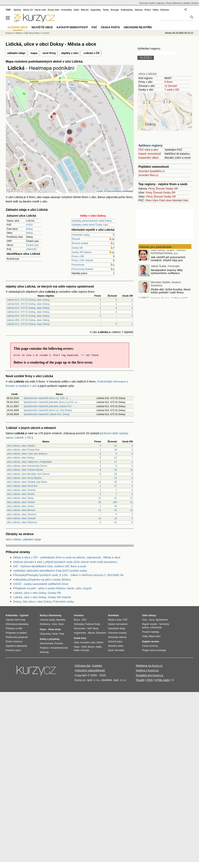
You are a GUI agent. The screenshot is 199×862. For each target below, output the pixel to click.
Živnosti (75, 238)
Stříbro (99, 642)
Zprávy (17, 10)
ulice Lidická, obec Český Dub (23, 449)
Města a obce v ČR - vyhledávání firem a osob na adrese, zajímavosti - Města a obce (66, 557)
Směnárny (45, 624)
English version (150, 641)
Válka (155, 10)
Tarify (106, 10)
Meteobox (177, 3)
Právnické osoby (80, 234)
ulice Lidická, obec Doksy (20, 457)
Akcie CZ (28, 10)
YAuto (168, 3)
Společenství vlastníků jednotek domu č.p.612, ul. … (52, 402)
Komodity (66, 10)
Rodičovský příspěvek (17, 637)
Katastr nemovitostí (149, 153)
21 (115, 445)
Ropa (76, 647)
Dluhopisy (79, 624)
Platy (61, 633)
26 (99, 502)
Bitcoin (85, 10)
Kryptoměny (80, 633)
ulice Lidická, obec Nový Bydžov (24, 477)
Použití (140, 680)
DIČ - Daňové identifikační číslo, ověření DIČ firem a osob (49, 566)
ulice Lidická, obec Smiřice (21, 490)
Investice (79, 615)
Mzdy (96, 628)
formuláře (119, 650)
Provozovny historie (82, 269)
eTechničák (156, 627)
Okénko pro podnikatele (155, 246)
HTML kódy (162, 680)
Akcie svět (40, 10)
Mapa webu (155, 636)
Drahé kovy (80, 638)
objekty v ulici (70, 53)
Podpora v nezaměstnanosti (54, 647)
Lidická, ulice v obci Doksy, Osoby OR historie (42, 597)
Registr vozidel (149, 624)
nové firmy (49, 53)
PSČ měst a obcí (148, 149)
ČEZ (84, 619)
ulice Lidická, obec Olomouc (22, 522)
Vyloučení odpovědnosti (90, 670)
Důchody (44, 652)
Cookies (97, 665)
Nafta (99, 647)
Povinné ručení (13, 650)
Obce (148, 200)
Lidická (45, 33)
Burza (77, 619)
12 (115, 457)
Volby (144, 636)
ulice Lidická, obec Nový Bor (22, 485)
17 (115, 461)
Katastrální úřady (116, 628)
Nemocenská (46, 643)
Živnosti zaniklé (79, 243)
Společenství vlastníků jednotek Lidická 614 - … (50, 406)
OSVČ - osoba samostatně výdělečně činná (40, 583)
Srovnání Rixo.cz (148, 175)
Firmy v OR (77, 256)
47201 (29, 224)
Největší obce (42, 27)
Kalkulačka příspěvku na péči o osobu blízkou (42, 579)
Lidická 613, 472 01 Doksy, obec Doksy (28, 299)
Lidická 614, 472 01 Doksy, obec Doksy (28, 311)
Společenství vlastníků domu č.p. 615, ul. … (48, 398)
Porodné (58, 643)
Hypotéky (96, 10)
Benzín (91, 647)
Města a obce (115, 619)
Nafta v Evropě (81, 650)
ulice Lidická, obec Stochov (21, 514)
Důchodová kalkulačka (17, 624)
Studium (195, 3)
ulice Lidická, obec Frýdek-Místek (25, 469)
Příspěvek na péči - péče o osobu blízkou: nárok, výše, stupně (52, 588)
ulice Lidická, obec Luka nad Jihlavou (27, 453)
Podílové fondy (92, 624)
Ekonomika (79, 628)
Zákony (139, 10)
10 (115, 449)
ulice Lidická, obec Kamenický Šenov (27, 465)
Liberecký (31, 249)
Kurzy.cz (9, 33)
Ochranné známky (117, 633)
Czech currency (150, 646)
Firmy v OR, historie (82, 260)
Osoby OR (77, 247)
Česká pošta (110, 27)
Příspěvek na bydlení (16, 633)
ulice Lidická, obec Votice (20, 506)
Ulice (155, 200)
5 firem (168, 81)
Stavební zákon (116, 646)
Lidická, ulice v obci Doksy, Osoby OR (37, 592)
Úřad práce (45, 633)
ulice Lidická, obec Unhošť (21, 518)
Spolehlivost (162, 619)
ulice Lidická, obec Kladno (21, 445)
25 (115, 474)
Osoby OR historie (81, 252)
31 (115, 498)
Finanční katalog (150, 632)
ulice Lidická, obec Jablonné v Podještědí (29, 461)
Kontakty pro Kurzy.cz (149, 675)
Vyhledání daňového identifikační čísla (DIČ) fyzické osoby (50, 570)
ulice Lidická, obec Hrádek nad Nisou (27, 481)
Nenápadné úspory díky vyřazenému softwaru (167, 273)
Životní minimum (14, 641)
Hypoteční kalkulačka (16, 646)
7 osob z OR (171, 89)
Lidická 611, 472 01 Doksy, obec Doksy (28, 324)
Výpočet (24, 615)
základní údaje (16, 53)
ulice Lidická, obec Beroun (21, 510)
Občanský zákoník (117, 637)
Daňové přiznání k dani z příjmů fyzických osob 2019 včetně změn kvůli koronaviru (65, 561)
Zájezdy (160, 3)
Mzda (55, 633)
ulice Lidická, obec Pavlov (21, 494)
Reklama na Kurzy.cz (149, 665)
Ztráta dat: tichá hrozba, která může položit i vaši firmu (170, 293)
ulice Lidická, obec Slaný (20, 498)
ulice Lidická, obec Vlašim (21, 502)
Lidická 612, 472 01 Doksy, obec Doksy (28, 307)
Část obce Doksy (32, 33)
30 (115, 469)
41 (115, 522)
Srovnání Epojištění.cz (151, 171)
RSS (150, 680)
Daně (111, 650)
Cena (151, 619)
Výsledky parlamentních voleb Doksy (91, 220)
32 (115, 481)
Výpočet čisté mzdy (15, 619)
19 (115, 506)
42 (115, 510)
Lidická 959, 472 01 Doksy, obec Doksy (28, 320)
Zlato (76, 10)
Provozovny (77, 264)
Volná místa (54, 629)
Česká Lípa (32, 245)
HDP (89, 628)
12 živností (170, 85)
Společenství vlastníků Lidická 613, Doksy (47, 414)
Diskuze (165, 10)
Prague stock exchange (154, 650)
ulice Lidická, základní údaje (23, 539)
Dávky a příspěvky (50, 639)
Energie (115, 10)
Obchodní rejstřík (147, 3)
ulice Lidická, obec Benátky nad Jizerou (28, 474)
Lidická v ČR (92, 53)
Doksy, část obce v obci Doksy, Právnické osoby (43, 601)
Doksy (29, 228)
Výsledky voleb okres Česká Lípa (89, 224)
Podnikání (113, 615)
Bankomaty (55, 615)
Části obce (165, 200)
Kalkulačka (127, 10)
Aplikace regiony (150, 145)
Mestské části (180, 200)
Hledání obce (18, 27)
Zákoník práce (115, 641)
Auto (144, 619)
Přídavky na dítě (14, 628)
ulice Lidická (147, 73)
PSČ (94, 27)
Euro (54, 624)
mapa (34, 53)
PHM (83, 647)
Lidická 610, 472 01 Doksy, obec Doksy (28, 303)
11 (99, 498)
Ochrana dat (82, 665)
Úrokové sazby (47, 619)
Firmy (151, 188)
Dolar (61, 624)
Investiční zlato (87, 642)
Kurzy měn (53, 10)
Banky (43, 615)
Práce (148, 10)
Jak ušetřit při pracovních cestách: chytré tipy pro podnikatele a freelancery (168, 262)
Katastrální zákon (148, 157)
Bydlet (187, 3)
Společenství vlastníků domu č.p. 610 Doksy (48, 410)
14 (115, 477)
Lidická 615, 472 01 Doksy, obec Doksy (28, 315)
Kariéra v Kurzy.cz (147, 670)
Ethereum (101, 633)
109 (115, 502)
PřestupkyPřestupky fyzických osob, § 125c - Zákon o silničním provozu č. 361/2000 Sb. (68, 575)
